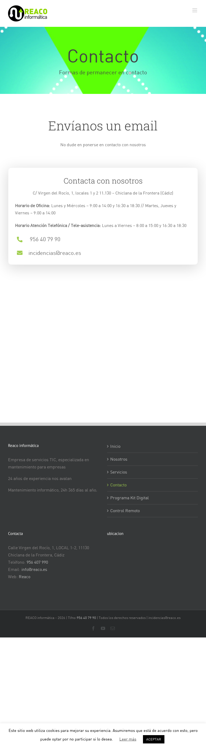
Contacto (118, 484)
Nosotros (118, 459)
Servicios (118, 472)
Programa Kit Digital (129, 497)
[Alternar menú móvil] (195, 10)
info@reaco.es (34, 569)
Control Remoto (125, 510)
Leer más (127, 738)
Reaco (24, 576)
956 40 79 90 (86, 617)
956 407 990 (37, 562)
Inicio (115, 446)
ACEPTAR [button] (153, 739)
